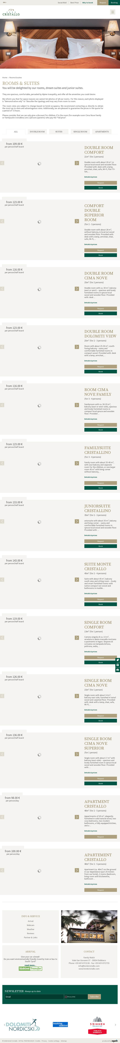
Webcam (30, 925)
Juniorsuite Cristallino (97, 508)
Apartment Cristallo (96, 804)
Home (4, 77)
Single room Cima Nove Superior (98, 743)
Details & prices (90, 177)
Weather (30, 929)
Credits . (38, 1041)
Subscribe (94, 996)
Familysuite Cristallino (97, 450)
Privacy (71, 997)
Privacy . (45, 1041)
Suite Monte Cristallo (97, 567)
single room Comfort (98, 625)
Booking (114, 2)
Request (103, 2)
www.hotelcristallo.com (89, 968)
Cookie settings (53, 1041)
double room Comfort (98, 150)
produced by (110, 1041)
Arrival (30, 921)
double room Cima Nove (98, 276)
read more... (30, 965)
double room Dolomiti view (100, 334)
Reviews (30, 933)
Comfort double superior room (94, 212)
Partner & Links (30, 937)
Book (101, 188)
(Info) (73, 997)
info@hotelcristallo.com (89, 966)
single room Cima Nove (98, 683)
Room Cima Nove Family (97, 392)
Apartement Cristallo (98, 857)
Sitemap (64, 1041)
